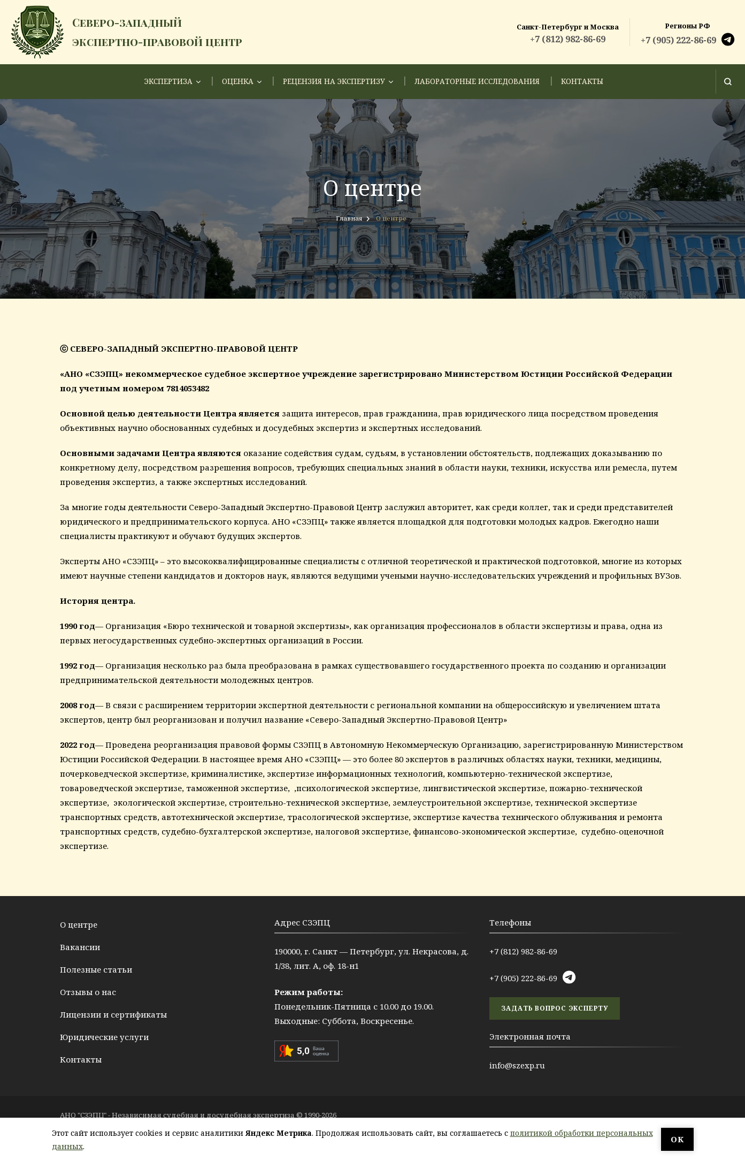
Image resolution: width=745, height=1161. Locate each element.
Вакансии (80, 947)
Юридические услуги (104, 1036)
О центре (78, 924)
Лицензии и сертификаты (113, 1014)
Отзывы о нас (88, 992)
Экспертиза (168, 81)
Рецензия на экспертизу (334, 81)
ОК (677, 1139)
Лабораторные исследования (477, 81)
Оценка (238, 81)
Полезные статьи (96, 969)
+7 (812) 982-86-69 (567, 39)
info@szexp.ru (517, 1065)
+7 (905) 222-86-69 (678, 40)
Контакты (582, 81)
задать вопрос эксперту (554, 1008)
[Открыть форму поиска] (728, 82)
